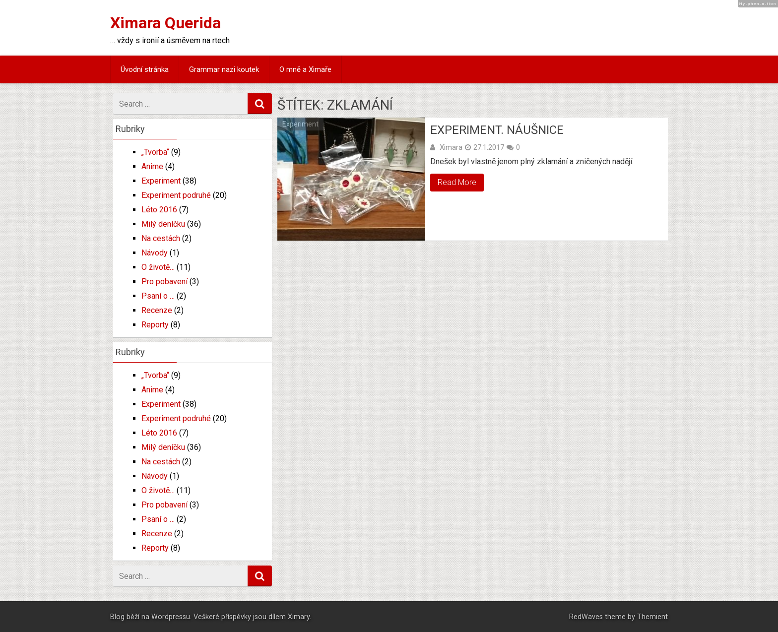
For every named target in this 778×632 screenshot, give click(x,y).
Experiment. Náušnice (497, 130)
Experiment (300, 124)
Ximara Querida (165, 22)
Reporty (155, 324)
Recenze (156, 310)
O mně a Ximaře (305, 69)
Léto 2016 (159, 209)
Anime (152, 166)
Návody (154, 252)
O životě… (158, 267)
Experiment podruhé (176, 195)
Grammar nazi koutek (224, 69)
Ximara (451, 147)
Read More (457, 182)
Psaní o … (158, 296)
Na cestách (160, 238)
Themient (652, 617)
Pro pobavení (164, 281)
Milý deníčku (163, 224)
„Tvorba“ (155, 152)
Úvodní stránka (145, 69)
